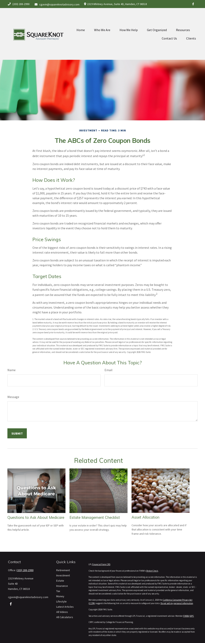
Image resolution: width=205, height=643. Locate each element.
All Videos (62, 612)
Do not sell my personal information (177, 603)
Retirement (63, 570)
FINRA (186, 616)
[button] (80, 21)
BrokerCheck (152, 570)
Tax (58, 591)
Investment (63, 575)
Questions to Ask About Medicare (35, 517)
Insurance (62, 586)
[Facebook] (193, 4)
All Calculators (64, 617)
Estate (60, 580)
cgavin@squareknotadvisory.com (57, 4)
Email (109, 370)
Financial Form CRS (101, 564)
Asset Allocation (145, 517)
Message (13, 397)
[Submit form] (17, 433)
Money (60, 596)
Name (11, 370)
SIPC (192, 616)
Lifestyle (61, 601)
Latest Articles (65, 606)
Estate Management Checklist (94, 517)
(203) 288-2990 (18, 4)
